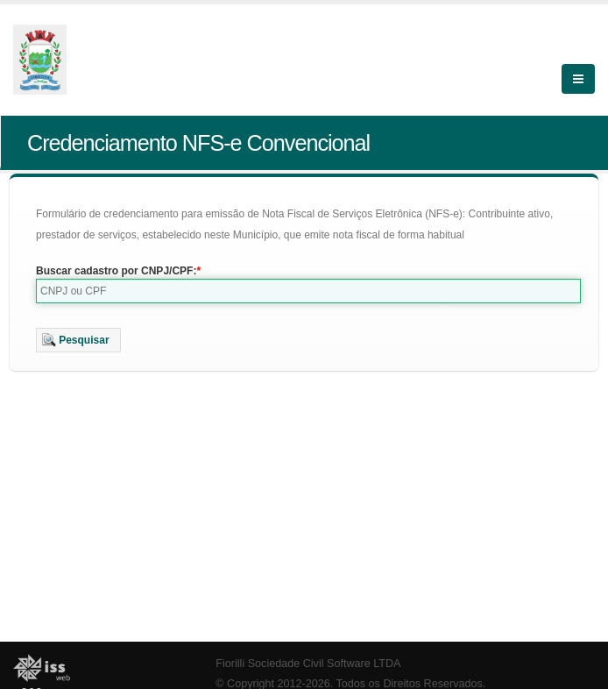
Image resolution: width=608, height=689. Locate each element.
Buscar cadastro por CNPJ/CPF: (116, 271)
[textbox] (308, 291)
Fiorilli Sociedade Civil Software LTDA (308, 663)
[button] (78, 340)
